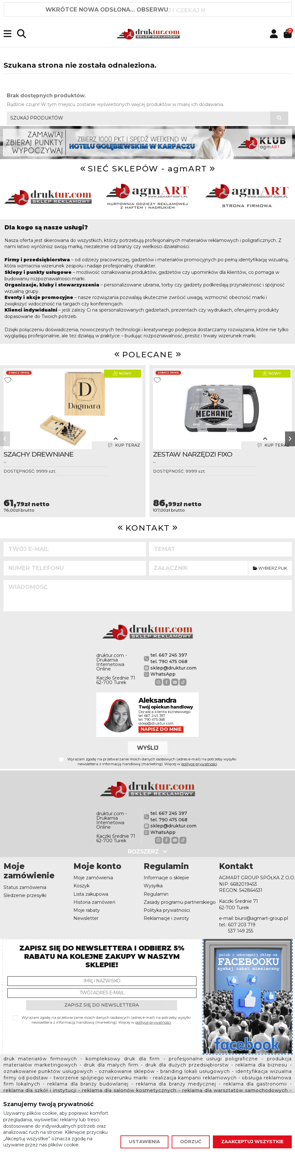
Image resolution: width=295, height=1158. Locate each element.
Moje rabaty (86, 910)
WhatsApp (163, 674)
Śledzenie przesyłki (25, 895)
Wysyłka (153, 886)
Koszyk (81, 886)
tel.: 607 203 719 (237, 925)
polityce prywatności (199, 764)
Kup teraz (124, 445)
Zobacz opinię (18, 372)
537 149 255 (240, 931)
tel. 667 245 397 (168, 655)
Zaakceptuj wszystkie (252, 1141)
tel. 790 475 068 (168, 661)
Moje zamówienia (93, 878)
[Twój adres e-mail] (101, 993)
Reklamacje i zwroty (166, 918)
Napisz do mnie (161, 729)
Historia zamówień (94, 902)
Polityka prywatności (167, 910)
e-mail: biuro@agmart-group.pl (253, 918)
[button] (5, 438)
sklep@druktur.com (173, 668)
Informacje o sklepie (166, 878)
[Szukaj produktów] (279, 118)
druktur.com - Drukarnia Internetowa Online (111, 662)
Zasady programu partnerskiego (180, 902)
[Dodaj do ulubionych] (8, 379)
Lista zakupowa (90, 894)
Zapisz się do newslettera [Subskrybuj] (101, 1005)
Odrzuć (190, 1141)
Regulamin (156, 894)
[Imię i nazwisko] (101, 981)
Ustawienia (144, 1141)
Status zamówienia (25, 887)
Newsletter (86, 918)
